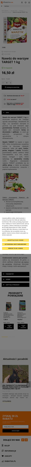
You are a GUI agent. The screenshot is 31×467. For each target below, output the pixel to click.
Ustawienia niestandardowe (15, 244)
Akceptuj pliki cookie (15, 240)
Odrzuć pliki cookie (15, 248)
